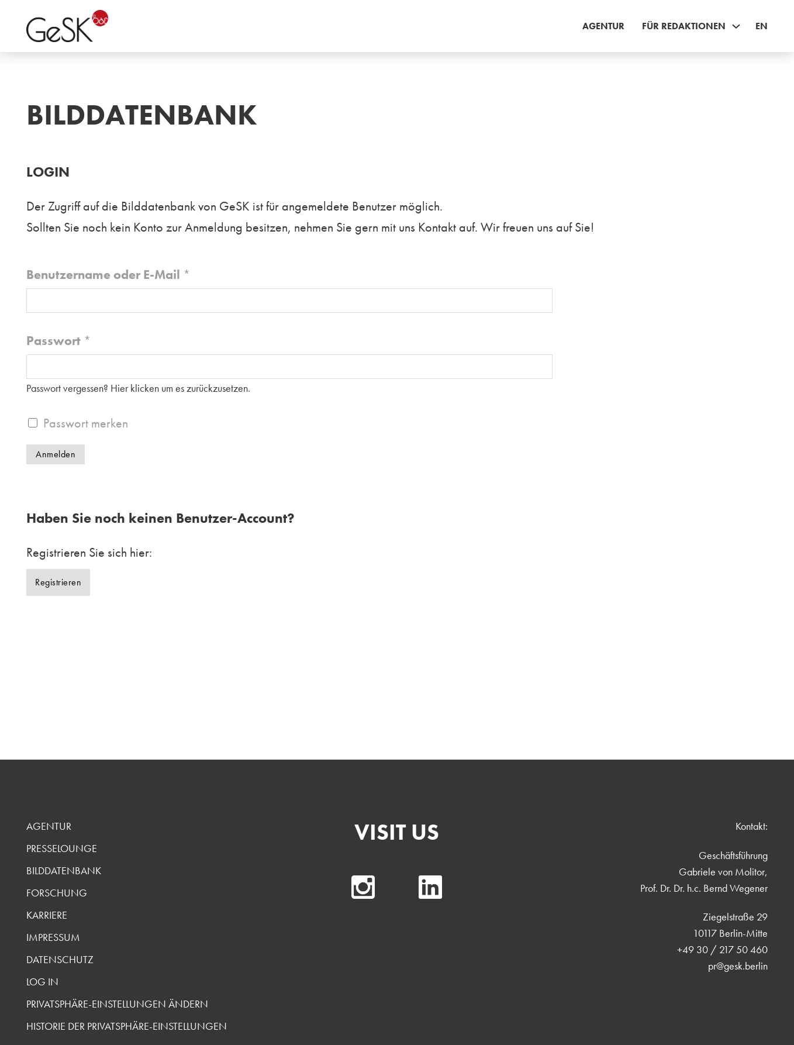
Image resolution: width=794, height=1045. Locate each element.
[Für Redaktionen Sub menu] (736, 26)
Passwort (58, 340)
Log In (42, 981)
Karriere (46, 915)
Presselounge (61, 848)
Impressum (53, 937)
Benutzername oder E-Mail (108, 274)
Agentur (603, 26)
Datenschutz (60, 959)
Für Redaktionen (684, 26)
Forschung (56, 892)
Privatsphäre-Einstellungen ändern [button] (117, 1003)
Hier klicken (135, 388)
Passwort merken (85, 423)
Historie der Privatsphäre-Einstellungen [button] (126, 1026)
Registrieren (58, 582)
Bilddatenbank (63, 870)
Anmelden (55, 454)
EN (761, 26)
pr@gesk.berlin (738, 965)
